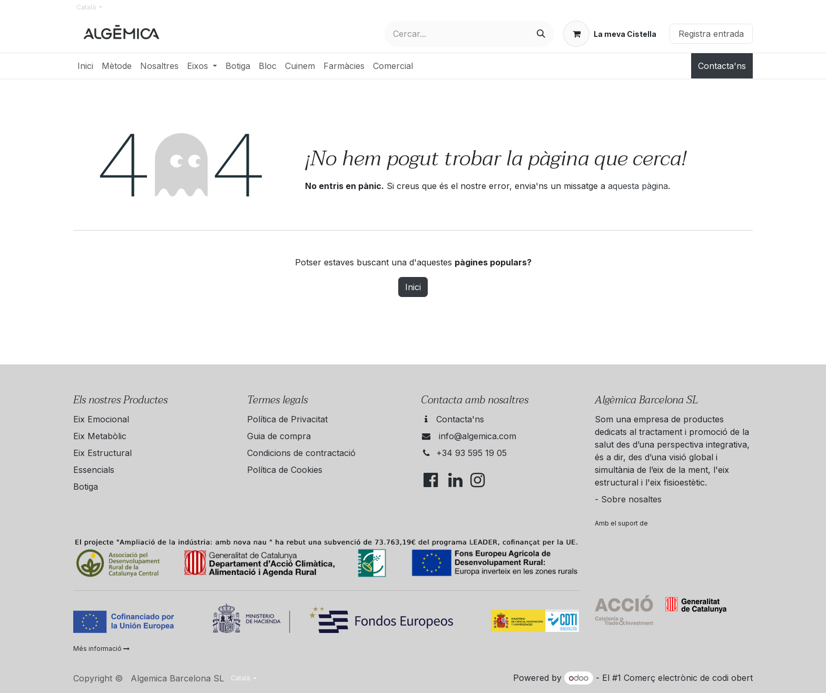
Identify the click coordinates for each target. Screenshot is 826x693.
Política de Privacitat (287, 419)
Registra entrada (711, 33)
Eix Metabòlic (99, 436)
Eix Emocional (101, 419)
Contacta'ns (722, 66)
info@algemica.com (477, 436)
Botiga (85, 486)
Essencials (93, 469)
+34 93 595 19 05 (471, 453)
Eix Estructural (102, 453)
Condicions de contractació (301, 453)
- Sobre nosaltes (628, 499)
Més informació (101, 648)
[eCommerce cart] (609, 34)
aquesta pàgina (638, 186)
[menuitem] (85, 65)
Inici (413, 287)
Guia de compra (279, 436)
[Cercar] (541, 34)
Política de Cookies (284, 469)
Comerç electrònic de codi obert (688, 677)
